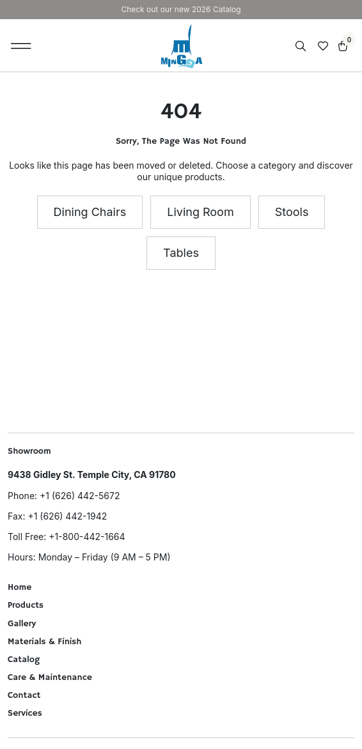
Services (25, 713)
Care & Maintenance (50, 677)
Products (25, 605)
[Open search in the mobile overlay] (301, 46)
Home (19, 587)
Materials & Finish (45, 641)
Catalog (24, 659)
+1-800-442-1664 (87, 536)
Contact (24, 695)
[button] (21, 45)
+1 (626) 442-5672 (80, 495)
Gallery (22, 623)
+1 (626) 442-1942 (67, 516)
